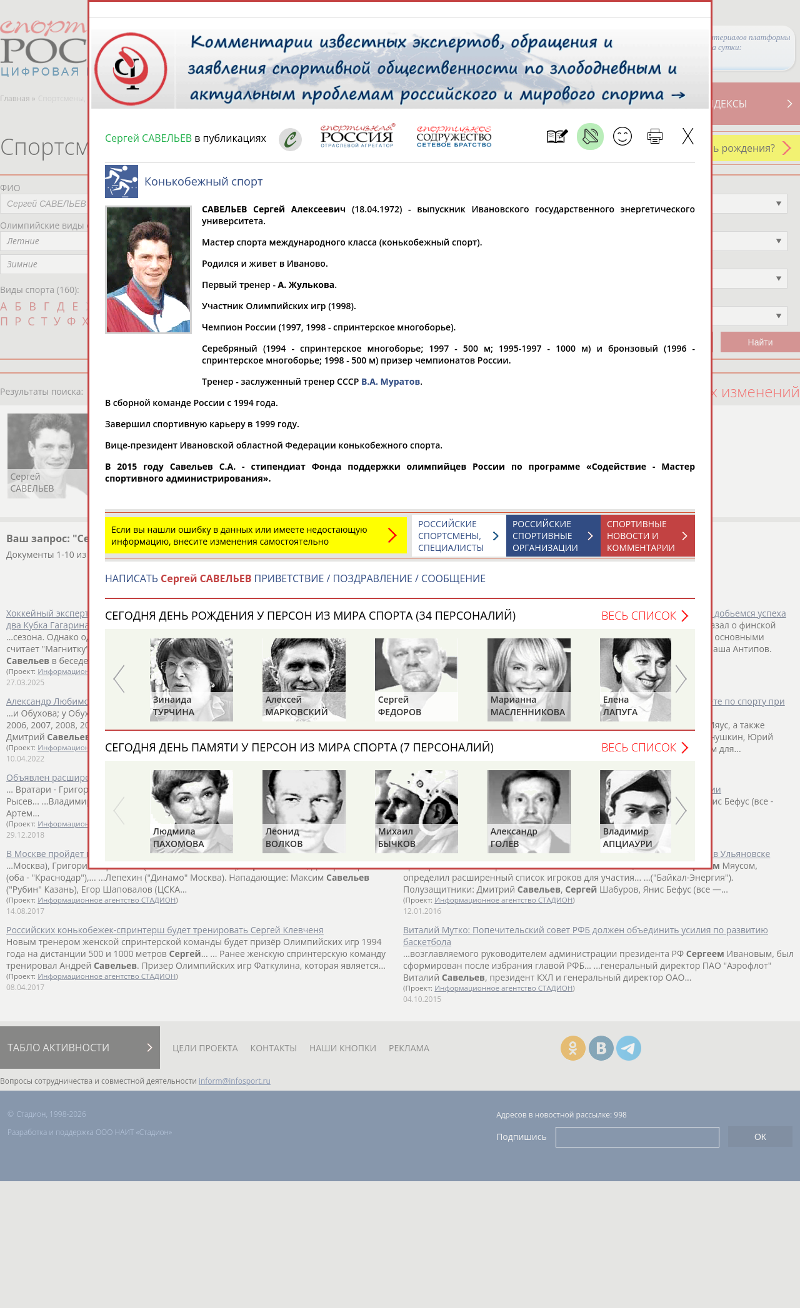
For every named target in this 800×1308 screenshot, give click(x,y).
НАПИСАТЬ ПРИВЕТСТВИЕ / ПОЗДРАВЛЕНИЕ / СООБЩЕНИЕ (295, 585)
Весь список (638, 621)
